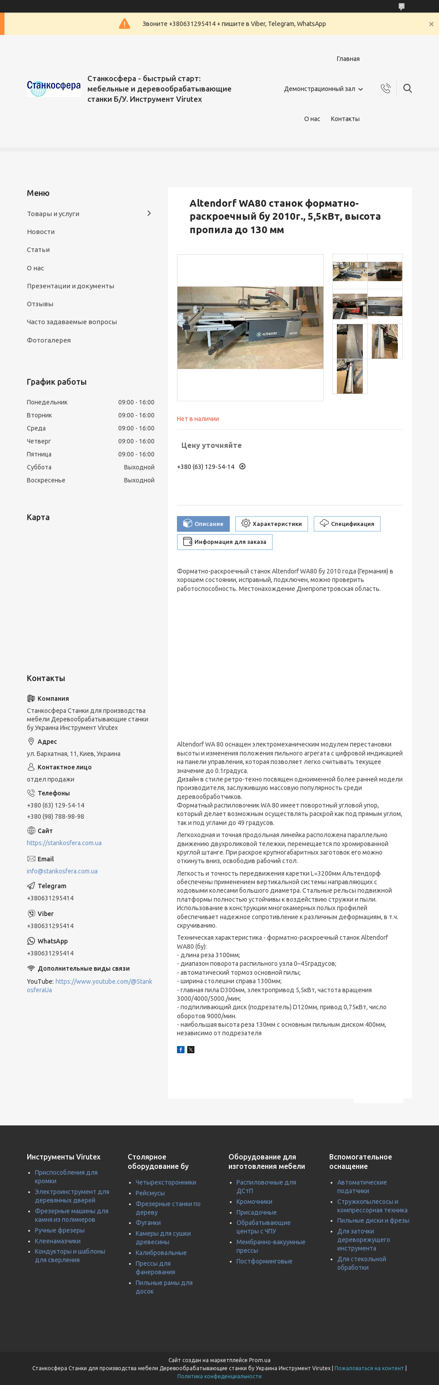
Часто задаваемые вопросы (72, 322)
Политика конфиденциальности (219, 1376)
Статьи (38, 249)
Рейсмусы (150, 1193)
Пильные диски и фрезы (373, 1220)
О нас (312, 118)
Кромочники (254, 1201)
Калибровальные (161, 1252)
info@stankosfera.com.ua (62, 871)
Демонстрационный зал (319, 88)
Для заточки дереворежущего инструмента (363, 1240)
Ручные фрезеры (60, 1230)
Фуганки (148, 1222)
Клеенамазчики (58, 1241)
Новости (41, 231)
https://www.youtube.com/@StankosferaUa (89, 986)
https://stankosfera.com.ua (64, 843)
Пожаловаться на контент (369, 1368)
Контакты (345, 118)
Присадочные (257, 1212)
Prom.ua (260, 1360)
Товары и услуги (53, 213)
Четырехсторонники (166, 1182)
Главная (348, 58)
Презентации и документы (70, 286)
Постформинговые (265, 1261)
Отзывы (40, 304)
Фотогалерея (49, 340)
